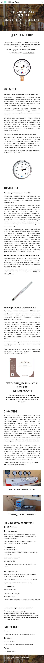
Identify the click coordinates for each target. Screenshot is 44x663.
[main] (22, 17)
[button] (2, 2)
